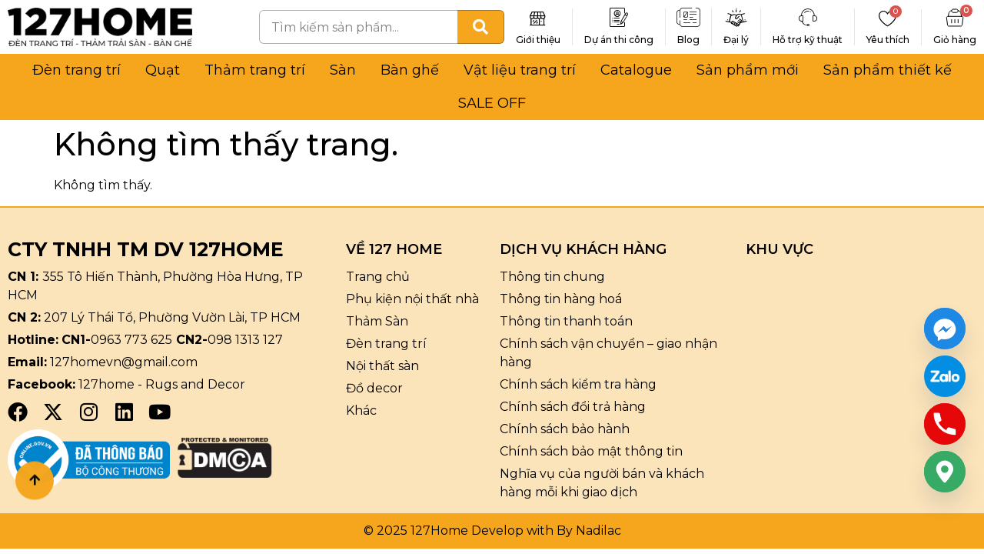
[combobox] (358, 27)
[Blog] (689, 17)
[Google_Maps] (945, 471)
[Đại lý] (736, 17)
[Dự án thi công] (619, 17)
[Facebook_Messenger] (945, 328)
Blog (688, 39)
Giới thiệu (538, 39)
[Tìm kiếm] (480, 27)
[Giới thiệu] (538, 17)
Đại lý (736, 39)
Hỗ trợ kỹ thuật (808, 39)
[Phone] (945, 424)
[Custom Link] (945, 376)
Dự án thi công (618, 39)
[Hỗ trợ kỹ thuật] (808, 17)
